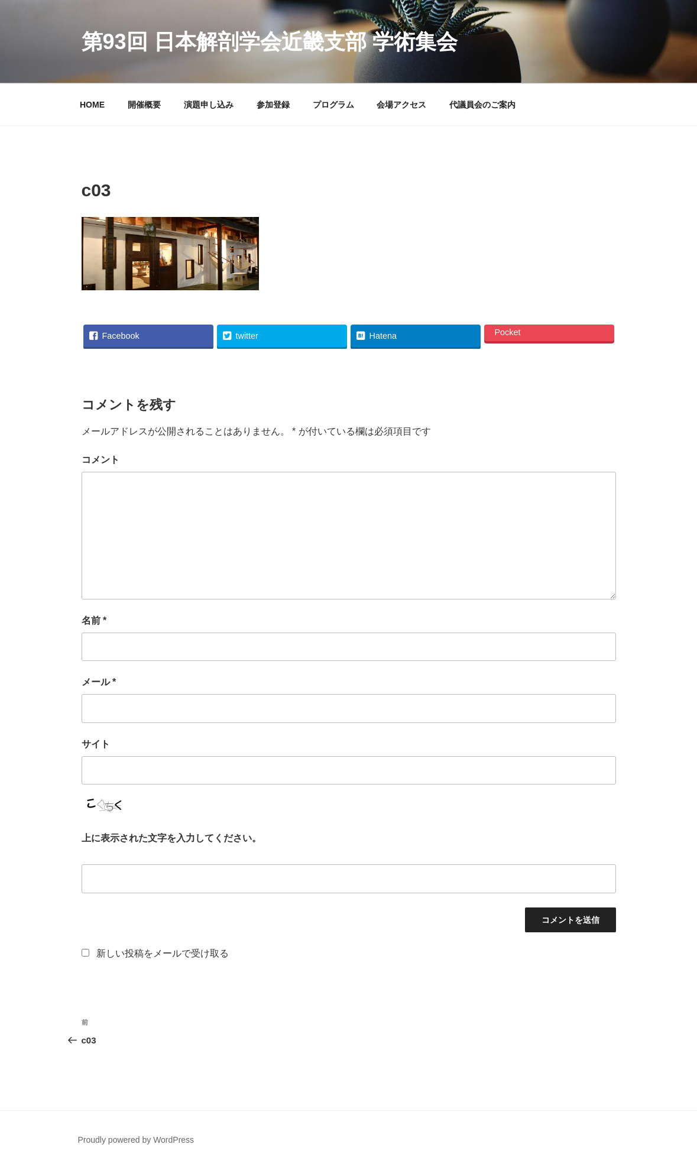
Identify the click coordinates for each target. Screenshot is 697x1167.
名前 (94, 620)
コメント (100, 460)
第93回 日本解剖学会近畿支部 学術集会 (270, 42)
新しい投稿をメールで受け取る (162, 953)
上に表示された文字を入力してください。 (171, 838)
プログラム (333, 104)
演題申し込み (209, 104)
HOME (92, 104)
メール (99, 682)
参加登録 (273, 104)
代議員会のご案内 (482, 104)
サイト (96, 744)
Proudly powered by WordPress (136, 1140)
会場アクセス (401, 104)
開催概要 (144, 104)
